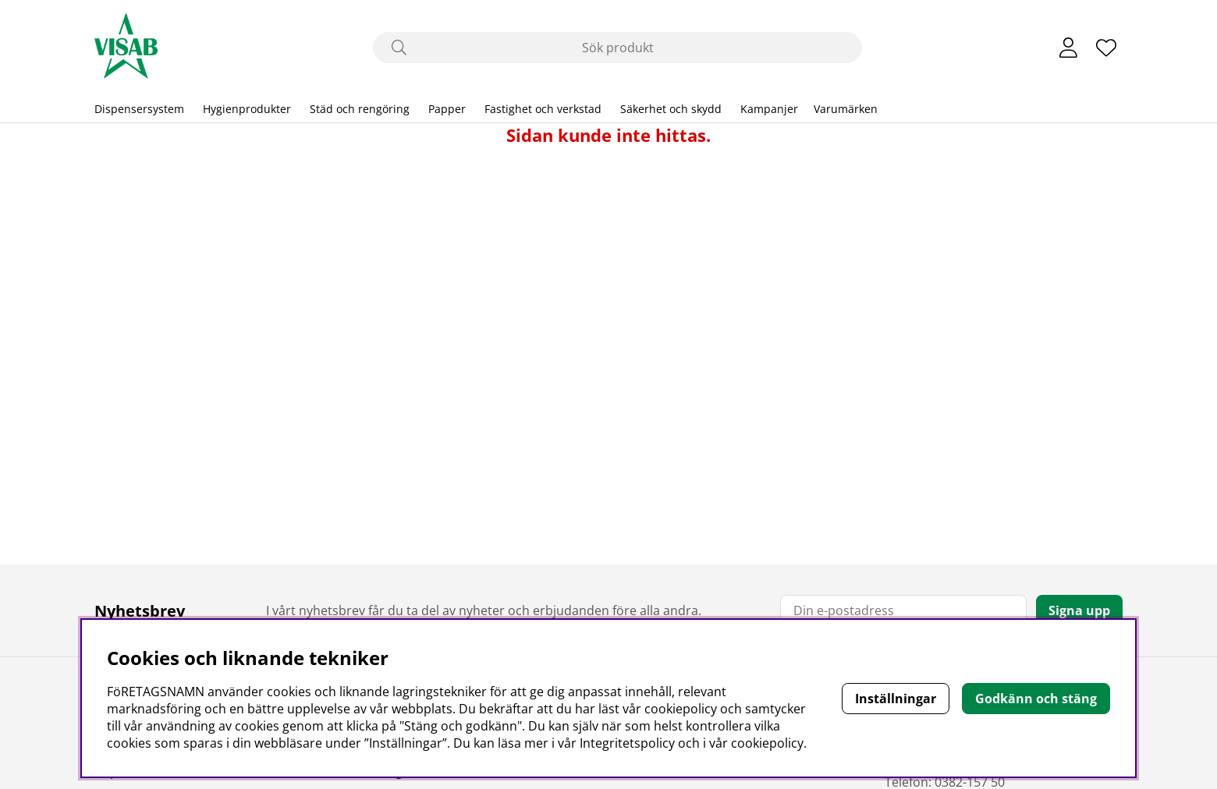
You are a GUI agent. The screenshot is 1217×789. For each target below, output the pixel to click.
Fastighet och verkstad (542, 108)
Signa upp (1079, 610)
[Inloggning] (1068, 47)
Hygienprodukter (247, 108)
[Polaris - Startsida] (126, 47)
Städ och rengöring (360, 108)
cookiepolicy (767, 743)
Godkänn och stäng (1036, 698)
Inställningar (895, 698)
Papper (447, 108)
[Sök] (617, 47)
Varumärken (846, 108)
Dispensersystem (139, 108)
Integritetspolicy (627, 743)
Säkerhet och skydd (671, 108)
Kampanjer (769, 108)
